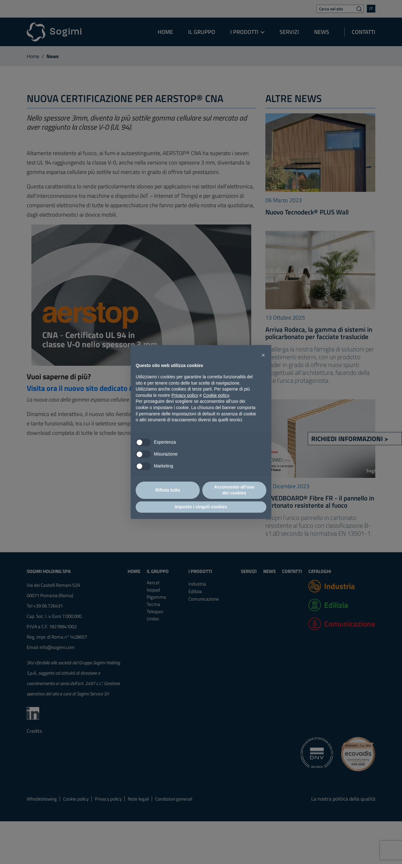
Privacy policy (184, 395)
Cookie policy (216, 395)
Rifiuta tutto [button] (167, 490)
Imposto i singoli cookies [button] (201, 506)
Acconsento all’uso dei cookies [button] (234, 490)
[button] (263, 355)
